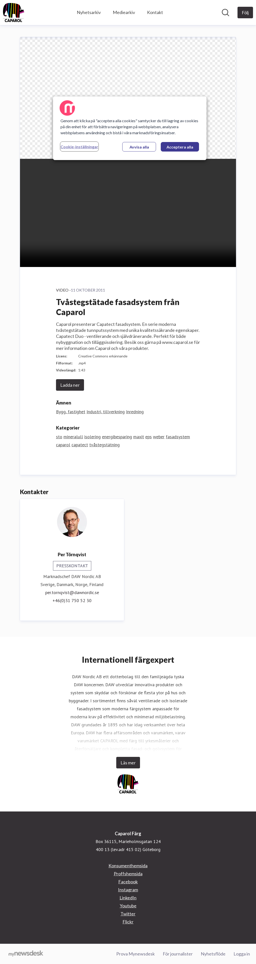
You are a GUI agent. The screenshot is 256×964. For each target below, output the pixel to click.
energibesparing (117, 437)
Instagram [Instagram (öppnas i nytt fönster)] (128, 889)
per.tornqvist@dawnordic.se (72, 592)
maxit (138, 437)
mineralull (73, 437)
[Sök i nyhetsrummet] (226, 13)
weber (158, 437)
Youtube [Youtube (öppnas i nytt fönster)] (128, 905)
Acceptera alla (179, 147)
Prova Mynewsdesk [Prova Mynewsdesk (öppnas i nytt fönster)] (135, 953)
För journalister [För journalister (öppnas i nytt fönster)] (178, 953)
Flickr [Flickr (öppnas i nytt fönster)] (128, 921)
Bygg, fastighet (70, 412)
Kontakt (155, 12)
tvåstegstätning (104, 445)
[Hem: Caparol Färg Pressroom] (13, 12)
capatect (80, 445)
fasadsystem (178, 437)
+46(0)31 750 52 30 (72, 600)
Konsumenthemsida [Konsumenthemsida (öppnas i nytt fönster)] (128, 865)
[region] (129, 128)
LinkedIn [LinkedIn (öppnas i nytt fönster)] (128, 897)
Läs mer (128, 762)
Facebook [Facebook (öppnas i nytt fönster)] (128, 881)
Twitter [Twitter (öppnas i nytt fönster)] (128, 913)
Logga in (242, 953)
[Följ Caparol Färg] (245, 12)
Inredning (135, 412)
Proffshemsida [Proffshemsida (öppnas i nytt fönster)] (128, 873)
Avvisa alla (139, 147)
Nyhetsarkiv (89, 12)
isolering (92, 437)
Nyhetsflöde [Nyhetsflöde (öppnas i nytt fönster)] (213, 953)
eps (148, 437)
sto (59, 437)
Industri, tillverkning (105, 412)
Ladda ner (70, 385)
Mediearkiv (124, 12)
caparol (63, 445)
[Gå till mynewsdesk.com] (26, 954)
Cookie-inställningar (79, 146)
